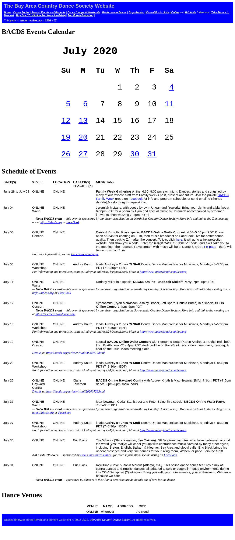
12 (65, 129)
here (179, 252)
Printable (190, 12)
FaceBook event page (84, 266)
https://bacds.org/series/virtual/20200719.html (75, 365)
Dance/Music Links (157, 12)
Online (175, 12)
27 (83, 166)
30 (134, 166)
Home (7, 12)
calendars (36, 20)
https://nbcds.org (51, 234)
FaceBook (72, 234)
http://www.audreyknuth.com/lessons (163, 284)
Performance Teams (114, 12)
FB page (210, 259)
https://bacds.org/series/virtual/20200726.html (75, 404)
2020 (48, 20)
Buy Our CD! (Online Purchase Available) (41, 15)
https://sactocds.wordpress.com (55, 326)
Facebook (136, 211)
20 (83, 147)
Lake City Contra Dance (95, 467)
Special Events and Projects (48, 12)
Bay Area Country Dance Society (110, 532)
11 (169, 111)
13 (83, 129)
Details (36, 365)
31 (152, 166)
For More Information (80, 15)
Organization (136, 12)
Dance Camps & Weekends (83, 12)
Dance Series (21, 12)
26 (65, 166)
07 (55, 20)
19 (65, 147)
